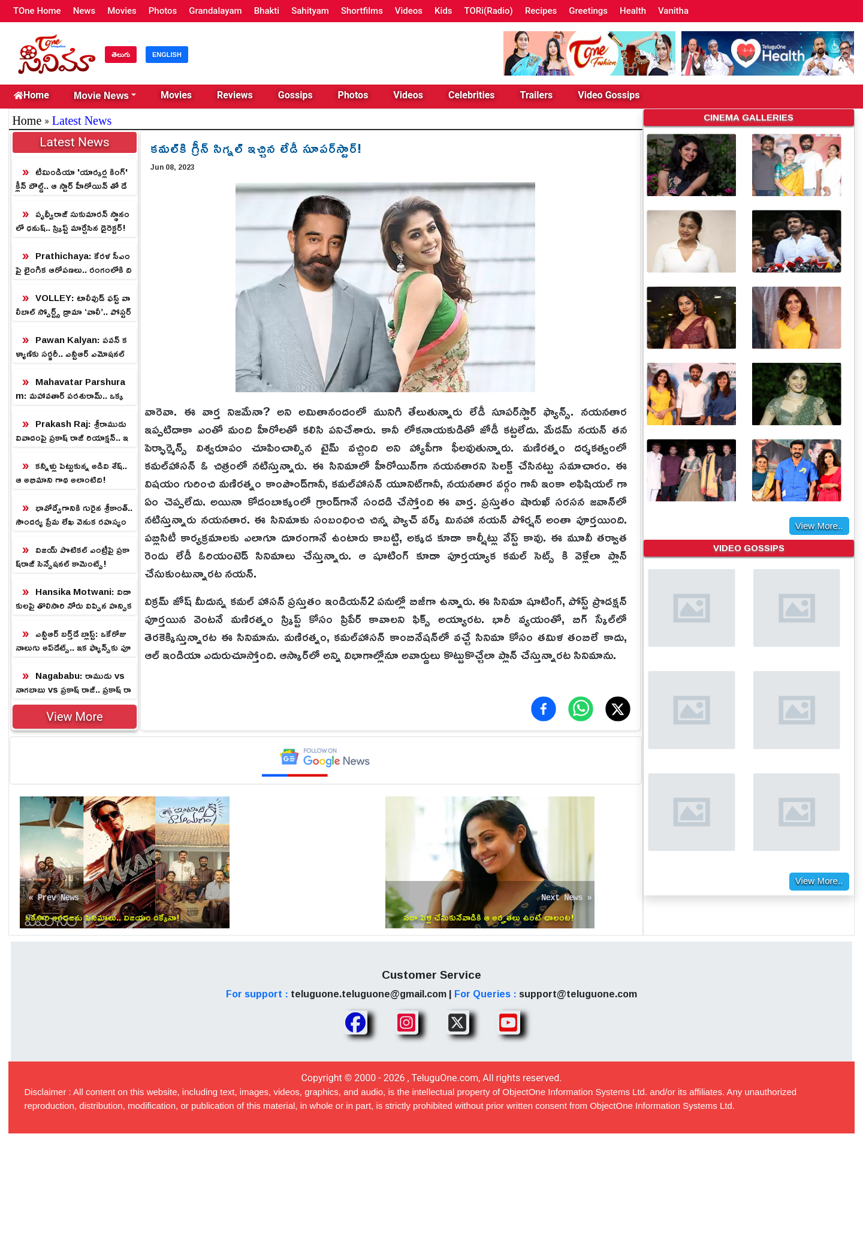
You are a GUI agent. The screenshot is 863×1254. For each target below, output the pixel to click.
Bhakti (267, 10)
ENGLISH (167, 54)
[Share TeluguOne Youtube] (508, 1023)
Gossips (295, 95)
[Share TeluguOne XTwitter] (457, 1023)
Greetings (588, 10)
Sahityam (310, 10)
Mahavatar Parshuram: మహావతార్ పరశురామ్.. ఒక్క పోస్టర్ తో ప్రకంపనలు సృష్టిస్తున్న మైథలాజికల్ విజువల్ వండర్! (73, 389)
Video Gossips (608, 95)
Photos (163, 10)
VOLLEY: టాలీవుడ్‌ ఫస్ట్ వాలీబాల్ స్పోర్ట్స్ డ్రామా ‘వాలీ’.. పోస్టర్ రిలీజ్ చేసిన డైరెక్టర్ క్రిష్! (73, 305)
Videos (409, 10)
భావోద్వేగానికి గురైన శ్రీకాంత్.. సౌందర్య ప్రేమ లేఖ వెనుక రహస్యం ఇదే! (74, 515)
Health (633, 10)
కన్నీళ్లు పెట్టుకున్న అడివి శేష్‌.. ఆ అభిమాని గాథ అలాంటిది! (71, 472)
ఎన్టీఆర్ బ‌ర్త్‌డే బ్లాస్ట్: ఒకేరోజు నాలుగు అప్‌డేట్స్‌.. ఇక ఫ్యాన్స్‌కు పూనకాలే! (73, 641)
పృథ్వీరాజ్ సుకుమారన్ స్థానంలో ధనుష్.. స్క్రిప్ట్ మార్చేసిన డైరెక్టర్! (72, 220)
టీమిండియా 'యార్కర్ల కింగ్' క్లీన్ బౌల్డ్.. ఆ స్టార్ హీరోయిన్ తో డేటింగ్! (72, 179)
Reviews (235, 95)
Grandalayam (215, 10)
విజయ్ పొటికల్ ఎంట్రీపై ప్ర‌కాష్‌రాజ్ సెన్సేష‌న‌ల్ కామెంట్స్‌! (72, 556)
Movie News (101, 95)
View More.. (819, 523)
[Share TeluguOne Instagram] (406, 1023)
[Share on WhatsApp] (580, 708)
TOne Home (37, 10)
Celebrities (471, 95)
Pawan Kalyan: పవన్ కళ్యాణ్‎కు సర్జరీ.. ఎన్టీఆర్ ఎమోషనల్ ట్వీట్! (71, 347)
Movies (122, 10)
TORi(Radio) (488, 10)
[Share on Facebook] (543, 708)
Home (31, 95)
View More (74, 716)
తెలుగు (120, 54)
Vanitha (673, 10)
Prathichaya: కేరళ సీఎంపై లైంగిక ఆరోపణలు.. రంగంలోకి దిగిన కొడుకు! (74, 263)
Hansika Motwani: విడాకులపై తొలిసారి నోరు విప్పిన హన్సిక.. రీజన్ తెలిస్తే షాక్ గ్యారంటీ (74, 599)
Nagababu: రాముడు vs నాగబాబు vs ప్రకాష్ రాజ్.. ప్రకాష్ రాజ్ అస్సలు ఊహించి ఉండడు (73, 683)
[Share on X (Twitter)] (617, 708)
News (84, 10)
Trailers (536, 95)
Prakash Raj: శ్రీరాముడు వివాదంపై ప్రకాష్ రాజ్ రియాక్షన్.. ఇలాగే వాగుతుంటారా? (72, 431)
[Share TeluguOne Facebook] (355, 1023)
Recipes (541, 10)
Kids (443, 10)
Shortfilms (362, 10)
